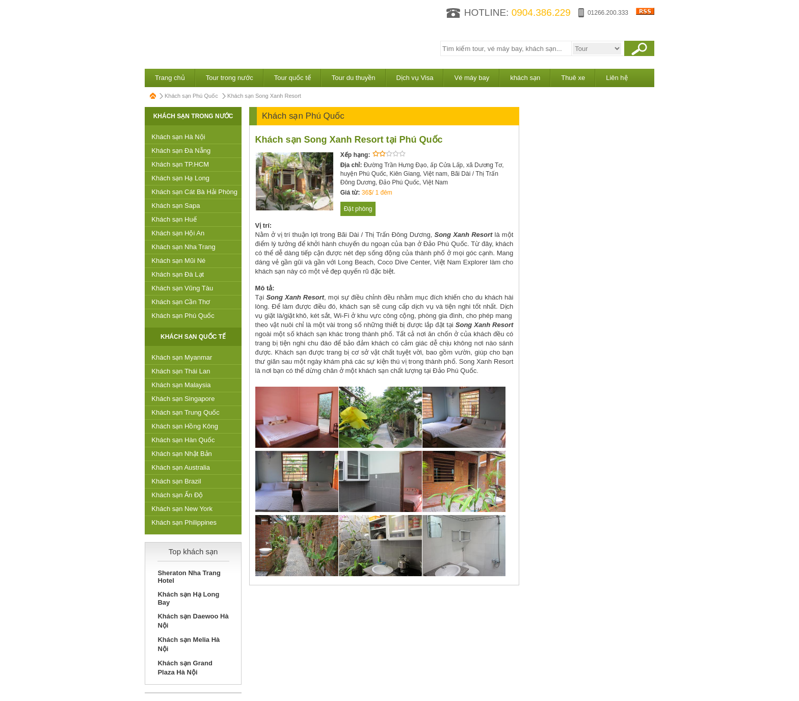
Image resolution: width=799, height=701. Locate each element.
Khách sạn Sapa (175, 205)
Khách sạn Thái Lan (180, 371)
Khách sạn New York (181, 509)
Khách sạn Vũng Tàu (182, 288)
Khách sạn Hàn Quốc (183, 440)
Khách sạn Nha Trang (183, 247)
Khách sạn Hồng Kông (184, 426)
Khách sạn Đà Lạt (177, 274)
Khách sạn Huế (173, 219)
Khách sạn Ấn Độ (177, 495)
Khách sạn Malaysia (180, 385)
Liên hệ (616, 78)
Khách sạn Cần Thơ (180, 302)
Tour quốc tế (292, 78)
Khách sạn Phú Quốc (191, 96)
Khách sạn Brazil (176, 481)
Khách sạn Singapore (183, 398)
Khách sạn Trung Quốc (185, 412)
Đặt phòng (358, 208)
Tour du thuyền (354, 78)
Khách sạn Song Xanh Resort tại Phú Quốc (349, 139)
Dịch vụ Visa (415, 78)
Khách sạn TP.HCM (180, 164)
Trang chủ (170, 78)
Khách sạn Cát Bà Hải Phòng (194, 192)
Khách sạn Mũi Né (178, 260)
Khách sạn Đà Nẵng (180, 150)
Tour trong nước (229, 78)
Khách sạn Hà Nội (178, 137)
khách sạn (525, 78)
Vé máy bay (471, 78)
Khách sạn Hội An (177, 233)
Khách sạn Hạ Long (180, 178)
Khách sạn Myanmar (181, 357)
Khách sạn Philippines (184, 522)
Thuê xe (573, 78)
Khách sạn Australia (180, 467)
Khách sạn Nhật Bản (181, 453)
